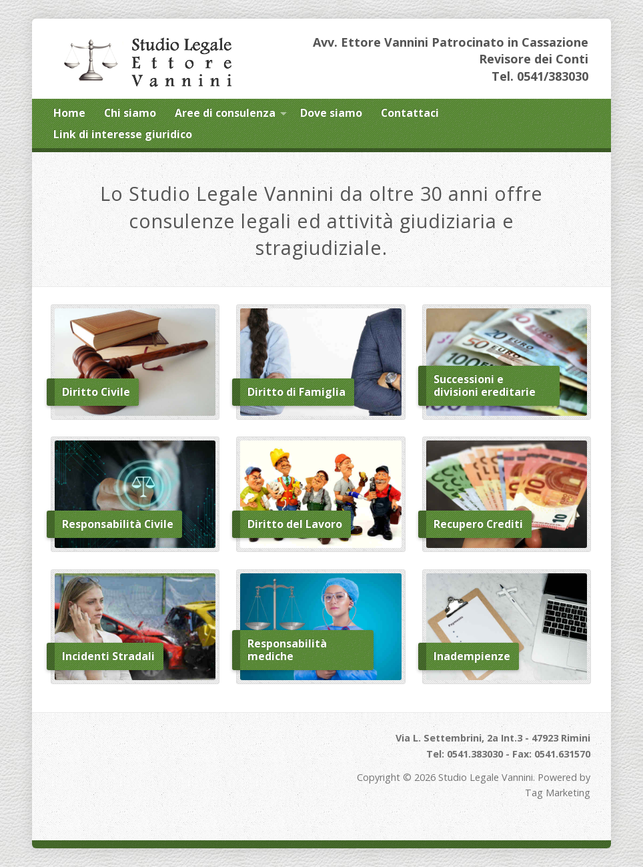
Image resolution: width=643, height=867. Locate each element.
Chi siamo (130, 112)
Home (69, 112)
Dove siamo (331, 112)
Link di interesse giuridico (122, 134)
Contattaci (410, 112)
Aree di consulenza (225, 112)
